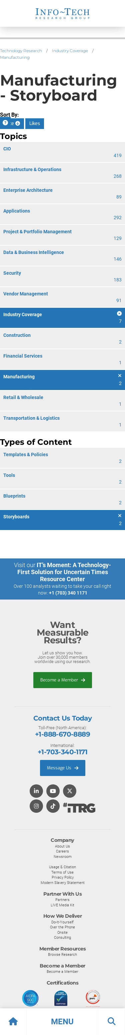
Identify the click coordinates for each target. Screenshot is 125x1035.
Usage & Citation (62, 867)
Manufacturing (15, 57)
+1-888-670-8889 (62, 734)
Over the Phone (62, 927)
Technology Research (21, 50)
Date (12, 123)
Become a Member (62, 680)
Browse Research (62, 954)
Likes (34, 123)
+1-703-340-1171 (62, 752)
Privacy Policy (63, 877)
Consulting (62, 937)
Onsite (62, 932)
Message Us (62, 768)
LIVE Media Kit (62, 905)
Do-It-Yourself (62, 922)
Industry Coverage (70, 50)
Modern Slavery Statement (63, 882)
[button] (62, 1021)
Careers (62, 851)
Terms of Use (62, 872)
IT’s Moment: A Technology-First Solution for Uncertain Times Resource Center (64, 572)
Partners (62, 899)
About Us (62, 846)
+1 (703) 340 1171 (68, 593)
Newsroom (63, 856)
